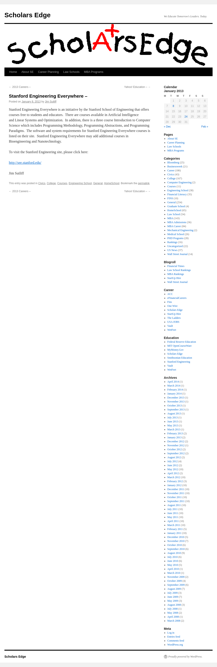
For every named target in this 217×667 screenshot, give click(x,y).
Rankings (172, 242)
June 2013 (172, 421)
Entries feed (173, 636)
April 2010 (173, 568)
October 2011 (174, 497)
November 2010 (176, 541)
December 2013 (175, 397)
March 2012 (173, 477)
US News (172, 250)
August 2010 (174, 553)
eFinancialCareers (177, 298)
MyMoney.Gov (175, 349)
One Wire (172, 305)
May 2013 (172, 425)
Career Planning (48, 71)
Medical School (175, 234)
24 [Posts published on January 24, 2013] (185, 116)
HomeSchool (111, 183)
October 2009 (174, 580)
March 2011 (173, 525)
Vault (170, 325)
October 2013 (174, 405)
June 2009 (172, 596)
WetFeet (171, 329)
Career (170, 170)
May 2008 (172, 612)
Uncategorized (175, 246)
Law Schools (71, 71)
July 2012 (172, 461)
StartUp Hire (174, 278)
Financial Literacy (177, 194)
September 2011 (176, 501)
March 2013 (173, 429)
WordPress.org (175, 644)
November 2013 (176, 401)
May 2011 (172, 517)
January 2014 (174, 393)
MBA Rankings (175, 274)
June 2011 (172, 513)
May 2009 (172, 600)
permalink (143, 183)
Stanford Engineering (178, 361)
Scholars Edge (27, 15)
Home (13, 71)
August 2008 (174, 604)
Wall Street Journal (177, 254)
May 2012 (172, 469)
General (98, 183)
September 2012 (176, 453)
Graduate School (176, 206)
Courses (62, 183)
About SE (27, 71)
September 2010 (176, 549)
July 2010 (172, 557)
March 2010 (173, 572)
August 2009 (174, 588)
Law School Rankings (179, 270)
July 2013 (172, 417)
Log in (170, 632)
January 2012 (174, 485)
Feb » (204, 126)
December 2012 (175, 441)
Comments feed (175, 640)
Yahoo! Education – (137, 87)
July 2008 (172, 608)
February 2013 (175, 433)
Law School (173, 214)
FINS (170, 198)
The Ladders (174, 317)
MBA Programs (93, 71)
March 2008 (173, 620)
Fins (169, 302)
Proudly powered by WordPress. (185, 656)
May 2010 (172, 564)
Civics (41, 183)
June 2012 (172, 465)
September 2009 (176, 584)
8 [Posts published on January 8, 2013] (173, 106)
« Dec (167, 126)
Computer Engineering (179, 182)
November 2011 (175, 493)
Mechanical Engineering (180, 230)
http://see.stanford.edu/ (25, 162)
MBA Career (174, 226)
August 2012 (174, 457)
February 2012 (175, 481)
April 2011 (173, 521)
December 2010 (175, 537)
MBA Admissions (176, 222)
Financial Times (175, 266)
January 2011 (174, 533)
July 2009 (172, 592)
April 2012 (173, 473)
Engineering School (80, 183)
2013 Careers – (20, 87)
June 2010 (172, 561)
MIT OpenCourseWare (179, 345)
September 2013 (176, 409)
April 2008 (173, 616)
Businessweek (174, 166)
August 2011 (174, 505)
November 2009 (176, 576)
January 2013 (174, 437)
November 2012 (176, 445)
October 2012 (174, 449)
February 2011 (175, 529)
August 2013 (174, 413)
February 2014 (175, 389)
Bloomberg (173, 162)
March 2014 (173, 385)
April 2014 (173, 381)
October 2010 (174, 545)
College (51, 183)
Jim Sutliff (50, 101)
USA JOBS (173, 321)
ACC (170, 294)
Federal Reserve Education (181, 341)
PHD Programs (175, 238)
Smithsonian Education (179, 357)
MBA (170, 218)
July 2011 (172, 509)
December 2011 (175, 489)
